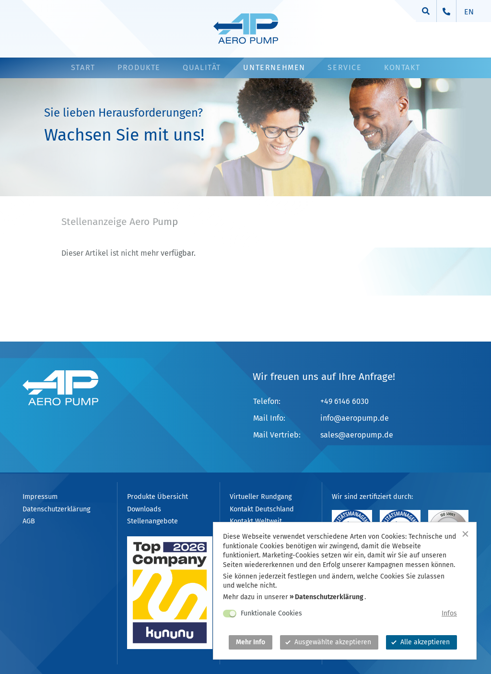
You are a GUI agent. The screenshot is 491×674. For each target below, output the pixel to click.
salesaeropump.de (356, 434)
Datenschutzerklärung (329, 597)
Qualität (202, 67)
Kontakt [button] (402, 67)
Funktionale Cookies (271, 613)
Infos (449, 613)
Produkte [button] (139, 67)
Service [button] (344, 67)
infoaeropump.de (354, 418)
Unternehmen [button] (274, 67)
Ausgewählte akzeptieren (328, 642)
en (469, 11)
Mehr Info (250, 642)
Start (83, 67)
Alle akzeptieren (420, 642)
